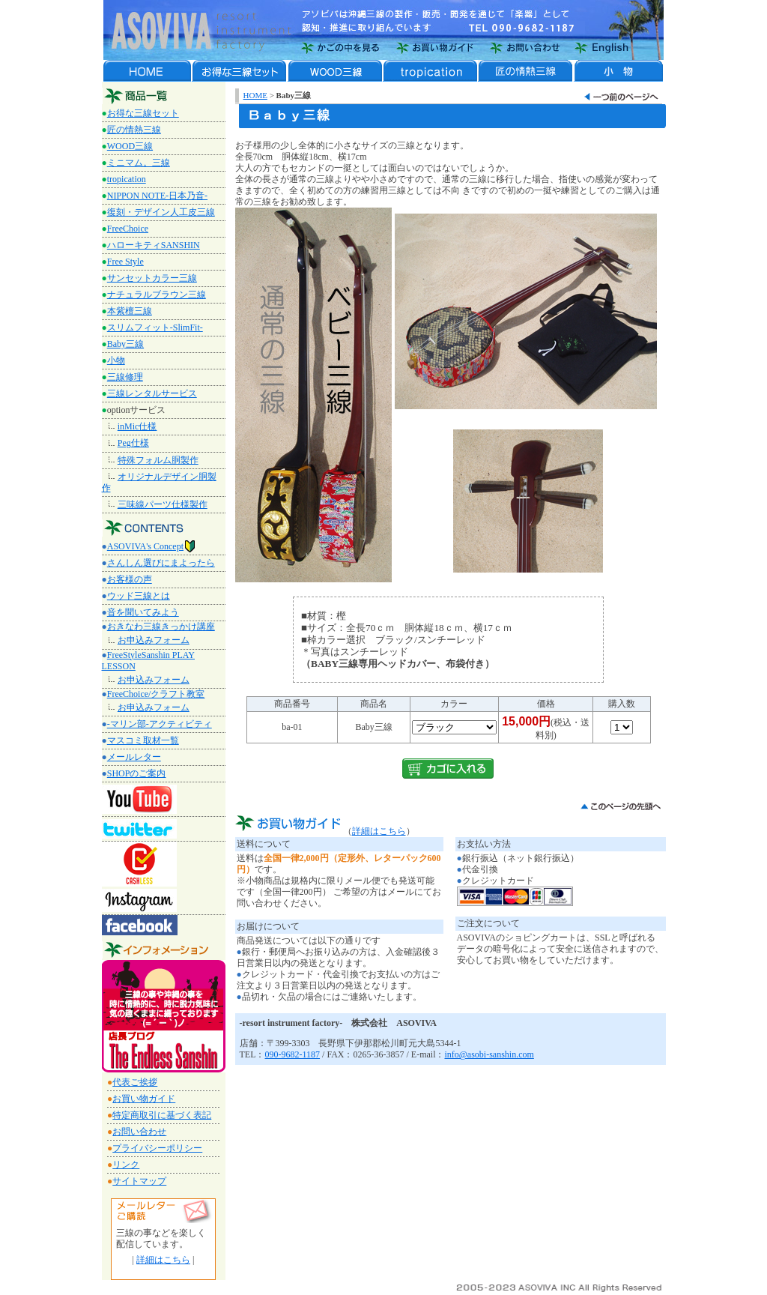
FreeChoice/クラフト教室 (156, 694)
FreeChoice (127, 228)
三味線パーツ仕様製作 (162, 504)
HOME (255, 95)
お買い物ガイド (143, 1098)
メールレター (134, 757)
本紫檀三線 (129, 311)
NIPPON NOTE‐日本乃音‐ (157, 195)
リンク (125, 1164)
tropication (126, 179)
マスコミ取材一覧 (143, 740)
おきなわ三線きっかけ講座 (161, 626)
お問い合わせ (139, 1131)
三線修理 (125, 377)
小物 (116, 360)
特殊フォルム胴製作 (158, 460)
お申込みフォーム (154, 640)
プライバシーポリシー (157, 1148)
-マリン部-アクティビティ (159, 724)
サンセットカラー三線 (152, 278)
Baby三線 (125, 344)
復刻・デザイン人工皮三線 (161, 212)
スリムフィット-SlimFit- (155, 327)
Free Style (125, 261)
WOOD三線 (130, 146)
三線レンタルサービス (152, 393)
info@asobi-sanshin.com (488, 1054)
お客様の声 (129, 579)
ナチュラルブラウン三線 (156, 294)
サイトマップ (139, 1181)
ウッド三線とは (138, 596)
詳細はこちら (163, 1260)
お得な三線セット (143, 113)
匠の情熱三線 (134, 129)
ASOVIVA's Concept (151, 546)
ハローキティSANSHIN (153, 245)
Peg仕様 (133, 443)
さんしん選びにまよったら (161, 563)
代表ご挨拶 (134, 1082)
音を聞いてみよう (143, 612)
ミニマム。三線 (138, 162)
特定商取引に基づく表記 (161, 1115)
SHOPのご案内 (136, 773)
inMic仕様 (137, 426)
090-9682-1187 (293, 1054)
